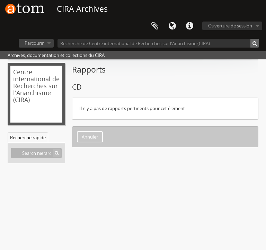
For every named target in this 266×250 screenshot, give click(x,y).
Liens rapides (189, 26)
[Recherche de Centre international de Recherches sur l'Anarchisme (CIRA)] (158, 43)
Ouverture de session (230, 26)
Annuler (90, 137)
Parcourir (34, 43)
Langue (172, 26)
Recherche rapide (28, 137)
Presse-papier (154, 26)
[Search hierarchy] (36, 153)
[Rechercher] (254, 43)
